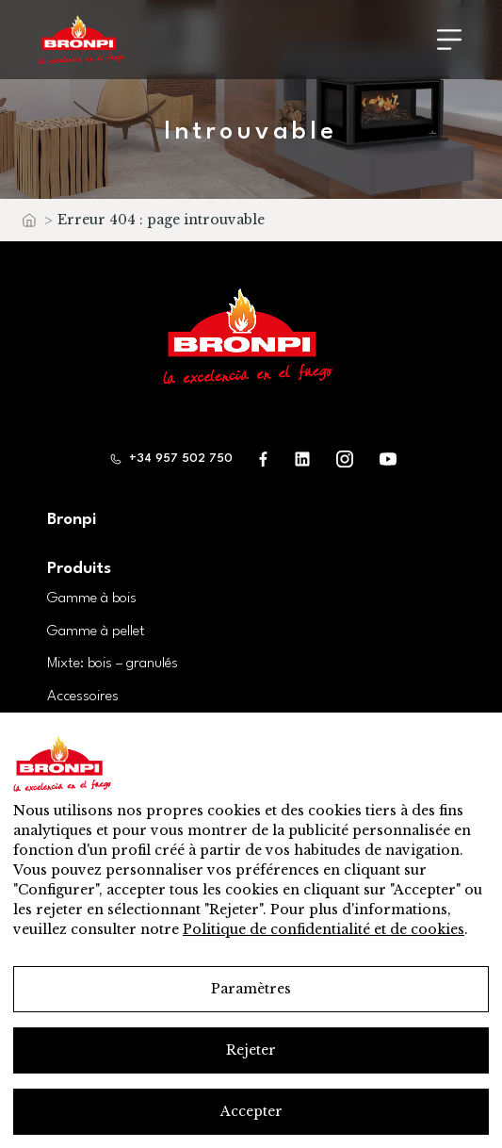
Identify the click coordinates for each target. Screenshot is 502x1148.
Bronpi (71, 520)
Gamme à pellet (96, 631)
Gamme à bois (92, 598)
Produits (79, 569)
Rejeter (251, 1049)
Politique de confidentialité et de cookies (323, 929)
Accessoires (83, 696)
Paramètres (251, 988)
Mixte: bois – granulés (112, 663)
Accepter (251, 1111)
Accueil (28, 225)
